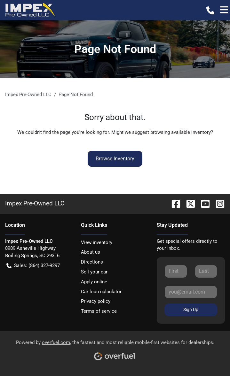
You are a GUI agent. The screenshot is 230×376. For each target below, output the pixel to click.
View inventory (96, 242)
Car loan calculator (101, 292)
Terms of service (99, 311)
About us (90, 252)
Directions (92, 262)
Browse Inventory (115, 159)
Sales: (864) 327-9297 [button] (33, 265)
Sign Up (190, 309)
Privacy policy (95, 301)
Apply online (94, 282)
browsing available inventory (180, 132)
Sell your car (94, 272)
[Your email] (190, 292)
